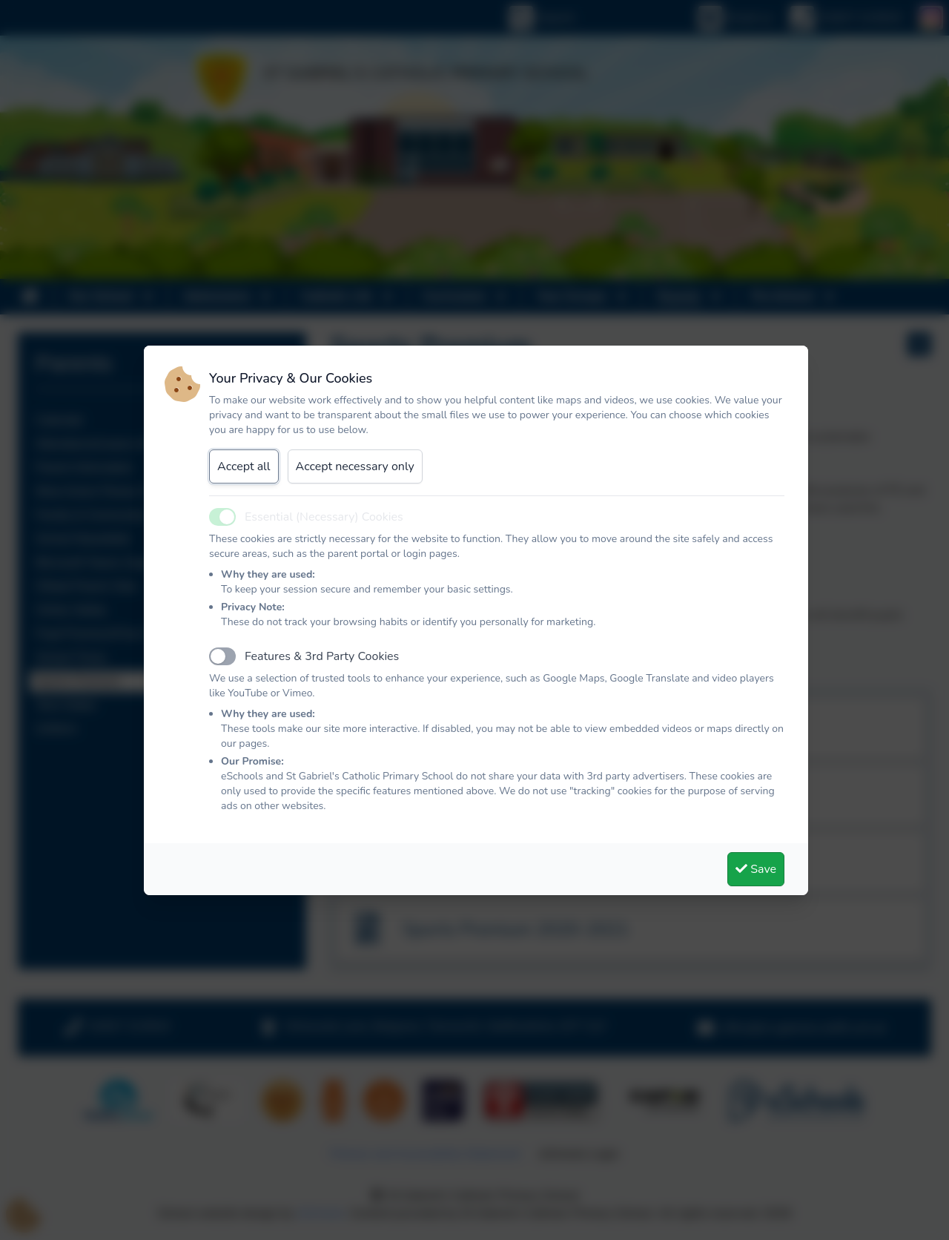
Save (755, 869)
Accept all (244, 466)
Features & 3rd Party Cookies (322, 656)
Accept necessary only (355, 466)
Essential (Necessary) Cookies (324, 517)
